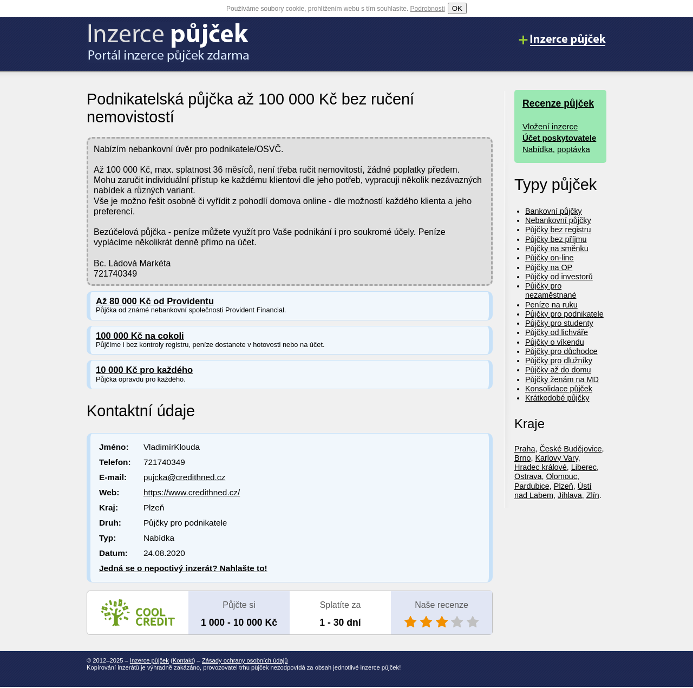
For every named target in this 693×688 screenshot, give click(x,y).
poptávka (573, 149)
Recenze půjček (558, 103)
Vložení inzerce (550, 126)
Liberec (584, 467)
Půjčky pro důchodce (561, 351)
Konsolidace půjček (558, 388)
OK (457, 8)
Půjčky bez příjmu (556, 239)
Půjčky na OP (548, 267)
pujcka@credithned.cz (184, 477)
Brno (522, 458)
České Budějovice (570, 448)
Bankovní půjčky (553, 211)
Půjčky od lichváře (556, 332)
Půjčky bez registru (558, 229)
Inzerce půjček (149, 660)
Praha (524, 448)
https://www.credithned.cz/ (191, 492)
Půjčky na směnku (557, 248)
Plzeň (563, 486)
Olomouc (561, 476)
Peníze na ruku (551, 304)
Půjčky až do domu (558, 369)
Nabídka (537, 149)
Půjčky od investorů (559, 276)
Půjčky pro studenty (559, 323)
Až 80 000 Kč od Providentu (155, 301)
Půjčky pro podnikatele (564, 314)
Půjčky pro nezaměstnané (550, 290)
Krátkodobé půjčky (557, 398)
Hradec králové (540, 467)
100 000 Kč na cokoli (140, 336)
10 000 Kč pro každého (144, 370)
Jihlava (570, 495)
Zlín (592, 495)
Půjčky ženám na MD (562, 379)
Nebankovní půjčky (558, 220)
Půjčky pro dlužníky (558, 360)
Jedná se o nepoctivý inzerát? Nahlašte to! (183, 568)
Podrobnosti (427, 8)
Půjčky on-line (549, 257)
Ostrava (527, 476)
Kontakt (183, 660)
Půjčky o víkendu (554, 342)
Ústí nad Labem (552, 491)
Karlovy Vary (556, 458)
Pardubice (532, 486)
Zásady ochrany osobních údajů (245, 660)
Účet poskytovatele (559, 137)
